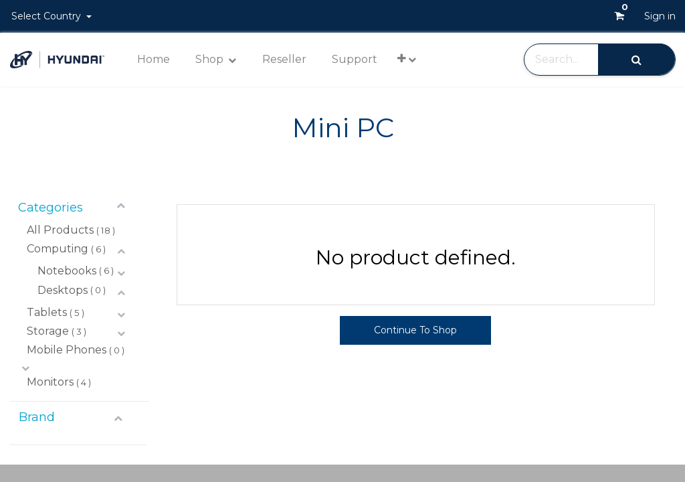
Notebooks (66, 270)
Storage (48, 331)
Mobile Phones (66, 349)
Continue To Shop (415, 330)
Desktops (62, 290)
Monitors (50, 382)
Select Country (47, 16)
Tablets (47, 312)
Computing (57, 248)
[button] (406, 58)
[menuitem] (153, 59)
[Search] (636, 59)
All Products (60, 230)
